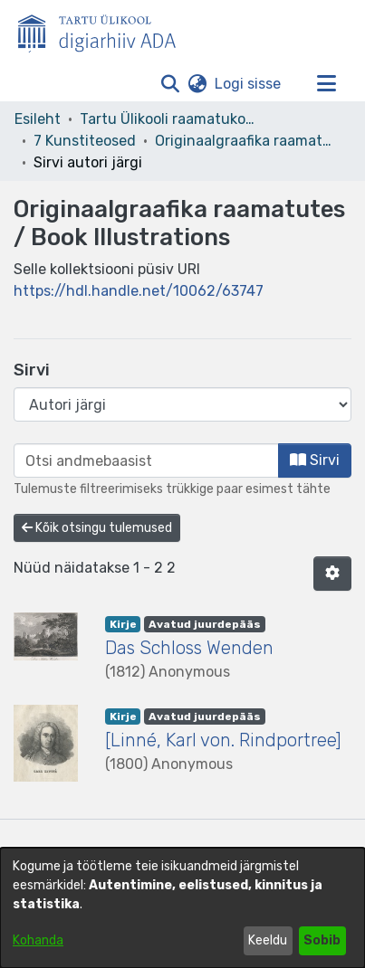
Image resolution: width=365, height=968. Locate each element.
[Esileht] (104, 29)
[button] (169, 84)
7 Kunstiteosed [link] (85, 140)
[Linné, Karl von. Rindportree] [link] (223, 740)
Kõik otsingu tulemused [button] (97, 528)
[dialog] (182, 908)
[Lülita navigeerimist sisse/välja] (326, 84)
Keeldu (267, 940)
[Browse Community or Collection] (182, 404)
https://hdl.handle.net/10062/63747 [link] (139, 290)
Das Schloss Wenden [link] (189, 648)
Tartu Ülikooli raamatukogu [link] (170, 119)
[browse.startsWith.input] (146, 460)
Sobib (322, 940)
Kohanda (38, 940)
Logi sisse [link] (249, 83)
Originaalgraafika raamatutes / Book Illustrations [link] (245, 140)
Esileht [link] (37, 119)
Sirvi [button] (315, 460)
